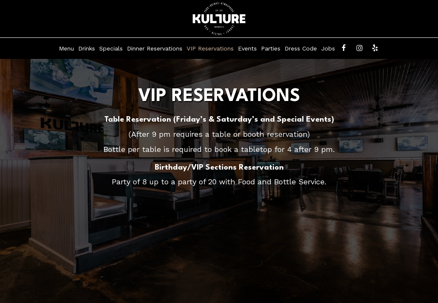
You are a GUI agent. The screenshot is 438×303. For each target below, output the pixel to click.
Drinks (86, 48)
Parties (270, 48)
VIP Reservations (210, 48)
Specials (111, 48)
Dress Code (301, 48)
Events (247, 48)
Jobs (328, 48)
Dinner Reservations (154, 48)
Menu (66, 48)
